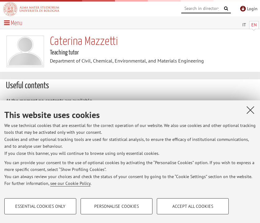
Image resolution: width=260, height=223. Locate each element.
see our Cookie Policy (70, 183)
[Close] (250, 110)
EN (254, 25)
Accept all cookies (192, 206)
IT (244, 25)
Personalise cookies (116, 206)
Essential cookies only (40, 206)
